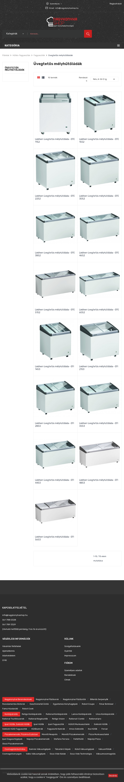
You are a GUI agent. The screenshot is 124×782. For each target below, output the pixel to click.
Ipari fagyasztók (56, 724)
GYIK (4, 660)
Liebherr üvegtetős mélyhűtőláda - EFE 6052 (99, 311)
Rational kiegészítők (38, 719)
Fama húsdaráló (10, 708)
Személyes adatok (73, 670)
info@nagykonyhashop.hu (66, 8)
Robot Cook (28, 708)
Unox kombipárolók (105, 714)
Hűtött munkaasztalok (79, 724)
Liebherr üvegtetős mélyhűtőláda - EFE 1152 (55, 140)
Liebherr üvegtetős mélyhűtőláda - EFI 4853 (98, 481)
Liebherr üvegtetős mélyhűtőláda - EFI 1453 (54, 368)
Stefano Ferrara (61, 739)
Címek (67, 680)
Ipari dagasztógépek (12, 739)
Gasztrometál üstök (39, 704)
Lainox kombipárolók (82, 714)
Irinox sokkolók (76, 729)
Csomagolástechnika (15, 749)
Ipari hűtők (39, 724)
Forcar (105, 729)
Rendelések (70, 675)
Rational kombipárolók (56, 714)
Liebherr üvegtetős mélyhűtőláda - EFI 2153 (98, 368)
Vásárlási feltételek (11, 646)
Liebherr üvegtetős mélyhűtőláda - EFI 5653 (54, 538)
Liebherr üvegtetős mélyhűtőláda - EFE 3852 (55, 254)
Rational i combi (77, 719)
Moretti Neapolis (50, 734)
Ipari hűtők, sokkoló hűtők (17, 724)
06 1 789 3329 (9, 624)
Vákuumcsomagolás (106, 754)
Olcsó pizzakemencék (12, 743)
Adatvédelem (8, 655)
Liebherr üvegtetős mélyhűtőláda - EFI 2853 (54, 424)
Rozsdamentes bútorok (13, 704)
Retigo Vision (58, 719)
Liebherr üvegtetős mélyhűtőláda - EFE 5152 (55, 311)
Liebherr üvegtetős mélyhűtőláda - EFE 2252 (55, 197)
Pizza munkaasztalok (99, 734)
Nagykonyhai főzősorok (47, 699)
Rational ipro (95, 719)
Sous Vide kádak (58, 754)
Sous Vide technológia (81, 754)
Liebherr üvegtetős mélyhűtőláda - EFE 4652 (99, 254)
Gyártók (68, 651)
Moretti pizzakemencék (73, 734)
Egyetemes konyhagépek (65, 704)
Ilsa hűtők (92, 729)
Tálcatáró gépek (63, 749)
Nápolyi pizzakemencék (38, 739)
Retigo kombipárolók (32, 714)
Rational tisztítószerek (13, 719)
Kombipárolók (11, 714)
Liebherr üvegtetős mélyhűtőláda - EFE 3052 (99, 197)
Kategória (12, 45)
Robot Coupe (88, 704)
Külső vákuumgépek (84, 749)
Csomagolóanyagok (12, 754)
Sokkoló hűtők (101, 724)
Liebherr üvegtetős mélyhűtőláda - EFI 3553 (98, 424)
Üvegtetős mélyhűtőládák (14, 69)
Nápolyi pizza (94, 739)
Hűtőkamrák (37, 729)
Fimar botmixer (106, 704)
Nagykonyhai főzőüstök (74, 699)
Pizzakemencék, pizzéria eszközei (21, 734)
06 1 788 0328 (9, 620)
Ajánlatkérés (8, 651)
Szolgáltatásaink (72, 646)
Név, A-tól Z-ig (104, 79)
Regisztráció (116, 3)
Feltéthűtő (78, 739)
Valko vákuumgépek (36, 754)
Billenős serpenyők (99, 699)
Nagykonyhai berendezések (18, 699)
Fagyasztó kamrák (56, 729)
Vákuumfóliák (105, 749)
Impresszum (70, 655)
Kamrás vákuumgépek (40, 749)
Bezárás (113, 775)
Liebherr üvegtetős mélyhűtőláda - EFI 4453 (54, 481)
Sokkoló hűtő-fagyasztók (14, 729)
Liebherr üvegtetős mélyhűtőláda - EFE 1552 (99, 140)
